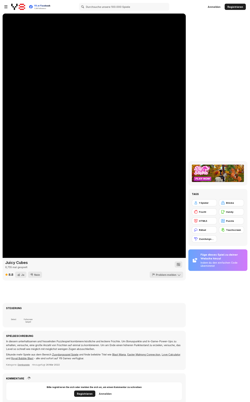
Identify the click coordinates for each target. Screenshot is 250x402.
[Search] (83, 7)
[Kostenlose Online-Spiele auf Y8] (18, 7)
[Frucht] (204, 211)
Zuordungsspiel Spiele (65, 354)
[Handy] (231, 211)
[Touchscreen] (231, 229)
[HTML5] (204, 220)
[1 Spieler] (204, 202)
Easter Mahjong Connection (143, 354)
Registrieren (235, 6)
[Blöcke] (231, 202)
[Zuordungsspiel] (204, 238)
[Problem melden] (166, 275)
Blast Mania (119, 354)
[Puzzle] (231, 220)
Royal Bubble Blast (22, 358)
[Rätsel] (204, 229)
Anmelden (214, 6)
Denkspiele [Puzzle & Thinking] (24, 364)
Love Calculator (171, 354)
